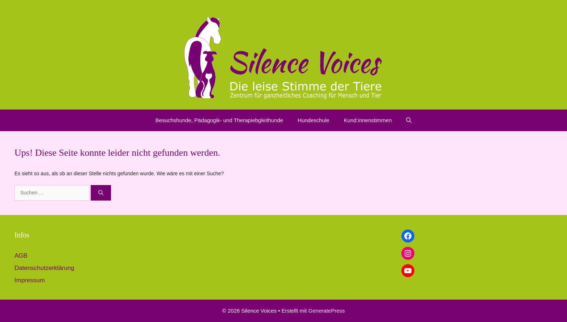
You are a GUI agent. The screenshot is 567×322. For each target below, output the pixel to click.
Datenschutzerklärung (44, 268)
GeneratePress (326, 311)
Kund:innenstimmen (368, 120)
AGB (20, 255)
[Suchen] (101, 193)
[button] (409, 120)
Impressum (29, 280)
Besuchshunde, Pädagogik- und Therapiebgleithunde (219, 120)
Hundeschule (313, 120)
